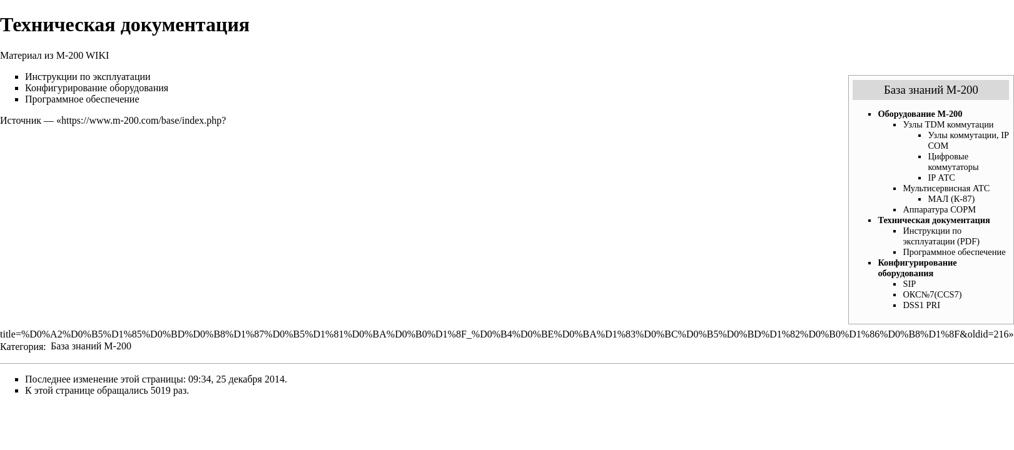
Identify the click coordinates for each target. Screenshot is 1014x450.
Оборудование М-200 (920, 114)
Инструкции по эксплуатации (88, 76)
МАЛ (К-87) (951, 199)
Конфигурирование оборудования (917, 268)
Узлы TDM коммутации (948, 124)
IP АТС (941, 177)
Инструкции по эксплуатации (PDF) (941, 236)
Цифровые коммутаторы (953, 161)
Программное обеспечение (954, 252)
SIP (909, 284)
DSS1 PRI (921, 305)
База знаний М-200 (931, 89)
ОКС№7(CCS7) (932, 294)
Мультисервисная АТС (946, 188)
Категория (21, 346)
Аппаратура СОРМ (939, 209)
